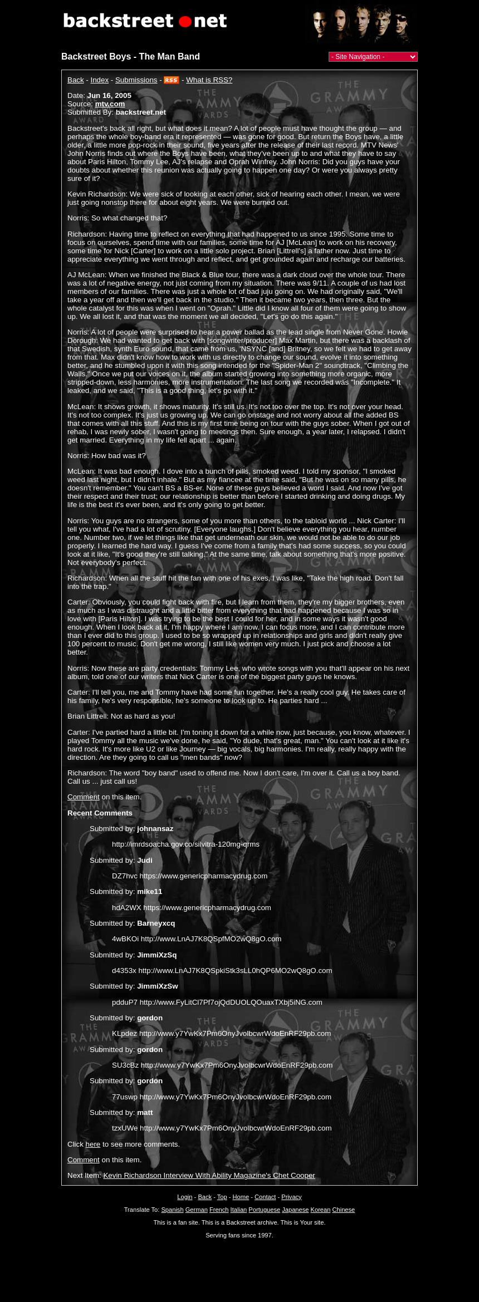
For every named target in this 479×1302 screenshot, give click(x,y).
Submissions (136, 80)
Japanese (295, 1209)
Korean (321, 1209)
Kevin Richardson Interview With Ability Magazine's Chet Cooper (209, 1175)
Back (75, 80)
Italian (239, 1209)
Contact (265, 1196)
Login (184, 1196)
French (219, 1209)
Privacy (291, 1196)
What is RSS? (209, 80)
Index (100, 80)
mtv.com (110, 104)
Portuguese (264, 1209)
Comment (83, 797)
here (93, 1144)
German (196, 1209)
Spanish (172, 1209)
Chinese (343, 1209)
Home (241, 1196)
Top (222, 1196)
